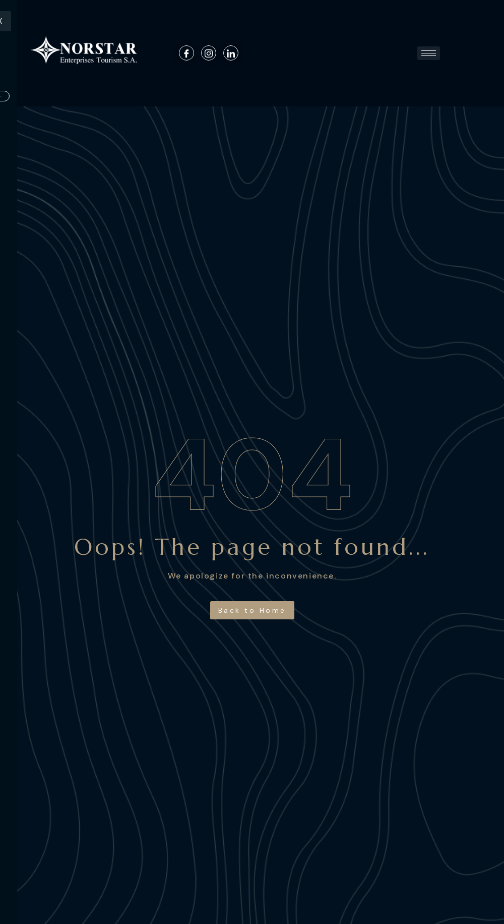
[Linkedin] (230, 53)
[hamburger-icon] (428, 53)
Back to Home (252, 610)
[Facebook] (186, 53)
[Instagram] (208, 53)
